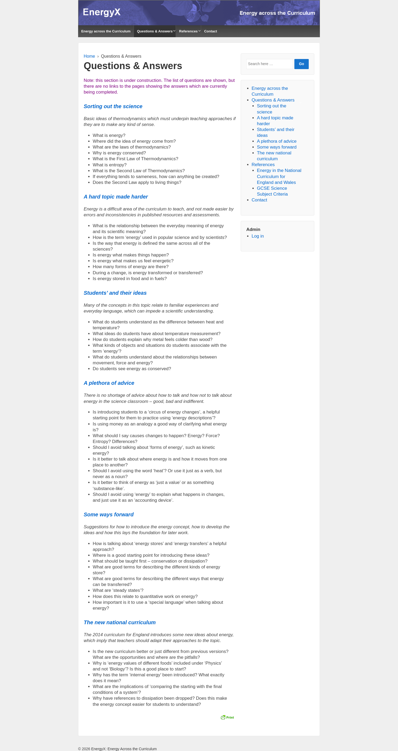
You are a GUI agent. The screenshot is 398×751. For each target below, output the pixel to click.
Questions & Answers (155, 31)
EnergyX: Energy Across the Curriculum (123, 749)
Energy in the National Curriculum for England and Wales (279, 176)
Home (89, 56)
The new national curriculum (120, 622)
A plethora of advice (109, 383)
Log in (258, 236)
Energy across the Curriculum (106, 31)
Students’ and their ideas (115, 293)
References (188, 31)
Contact (210, 31)
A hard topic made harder (116, 197)
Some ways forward (109, 514)
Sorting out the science (113, 106)
